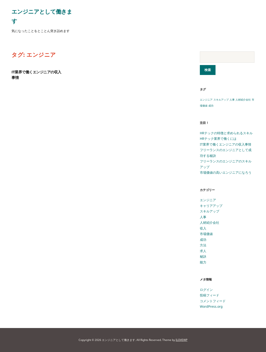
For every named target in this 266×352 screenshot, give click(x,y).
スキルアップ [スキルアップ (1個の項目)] (221, 99)
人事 (203, 217)
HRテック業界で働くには (218, 138)
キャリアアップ (211, 205)
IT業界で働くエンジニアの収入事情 (225, 144)
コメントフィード (213, 301)
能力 (203, 262)
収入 (203, 228)
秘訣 (203, 256)
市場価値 (206, 234)
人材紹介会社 (209, 222)
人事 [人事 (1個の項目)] (232, 99)
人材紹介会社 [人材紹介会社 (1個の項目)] (243, 99)
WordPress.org (211, 306)
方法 (203, 245)
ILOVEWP (181, 340)
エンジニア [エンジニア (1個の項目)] (206, 99)
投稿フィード (209, 295)
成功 (203, 239)
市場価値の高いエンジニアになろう (225, 172)
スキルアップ (209, 211)
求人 (203, 251)
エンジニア (208, 200)
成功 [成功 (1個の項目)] (210, 105)
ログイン (206, 289)
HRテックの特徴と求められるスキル (226, 133)
